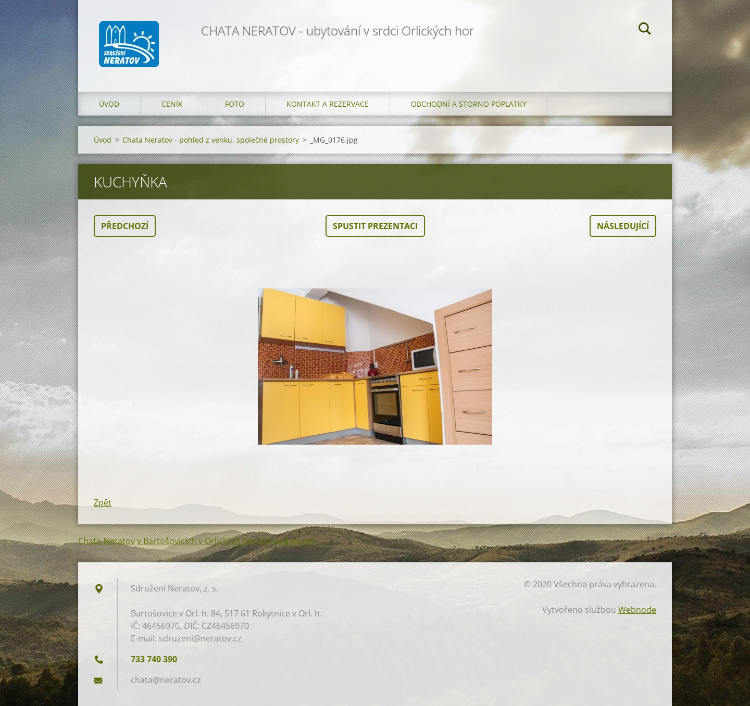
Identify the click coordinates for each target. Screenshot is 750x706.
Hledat (645, 30)
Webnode (637, 609)
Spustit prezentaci (375, 226)
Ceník (172, 104)
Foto (234, 104)
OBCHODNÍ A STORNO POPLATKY (469, 104)
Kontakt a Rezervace (327, 104)
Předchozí (124, 226)
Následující (623, 226)
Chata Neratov (106, 541)
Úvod (109, 104)
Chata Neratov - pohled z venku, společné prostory (210, 140)
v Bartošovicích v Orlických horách (204, 541)
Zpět (102, 502)
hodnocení (294, 541)
